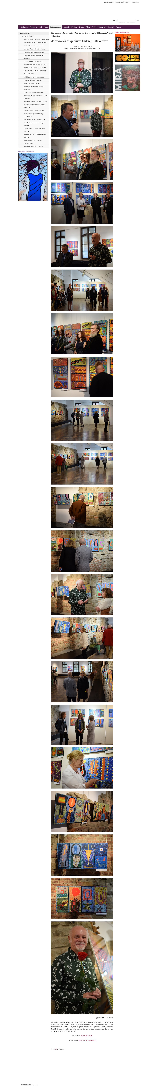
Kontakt (127, 2)
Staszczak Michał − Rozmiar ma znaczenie (34, 57)
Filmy (88, 27)
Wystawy (102, 27)
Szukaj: (125, 20)
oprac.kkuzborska (57, 1049)
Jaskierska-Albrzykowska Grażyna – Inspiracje (35, 106)
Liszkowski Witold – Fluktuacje (33, 61)
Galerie (95, 27)
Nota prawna (135, 2)
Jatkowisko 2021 (29, 74)
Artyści (39, 27)
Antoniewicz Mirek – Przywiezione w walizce (35, 136)
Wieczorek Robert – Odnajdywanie (34, 119)
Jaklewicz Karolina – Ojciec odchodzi (35, 64)
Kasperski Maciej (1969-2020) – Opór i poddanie (36, 97)
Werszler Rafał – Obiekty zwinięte (34, 49)
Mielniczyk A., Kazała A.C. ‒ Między (35, 67)
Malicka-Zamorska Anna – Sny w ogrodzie (34, 124)
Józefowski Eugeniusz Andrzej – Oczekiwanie (34, 115)
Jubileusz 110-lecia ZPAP (32, 83)
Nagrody (66, 27)
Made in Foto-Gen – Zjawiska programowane (33, 142)
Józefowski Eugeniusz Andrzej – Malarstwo (34, 88)
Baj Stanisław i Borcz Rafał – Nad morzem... (34, 130)
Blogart (118, 27)
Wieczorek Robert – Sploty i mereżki (35, 42)
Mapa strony (119, 2)
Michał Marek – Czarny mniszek (34, 46)
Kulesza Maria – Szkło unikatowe (34, 52)
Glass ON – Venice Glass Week (34, 92)
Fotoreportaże (55, 27)
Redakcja (24, 27)
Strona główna (108, 2)
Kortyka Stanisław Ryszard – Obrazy (35, 101)
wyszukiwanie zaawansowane (127, 22)
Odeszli (111, 27)
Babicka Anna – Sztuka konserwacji (35, 70)
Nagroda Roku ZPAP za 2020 (33, 80)
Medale (74, 27)
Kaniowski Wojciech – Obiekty (33, 146)
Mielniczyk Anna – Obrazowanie (34, 77)
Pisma (32, 27)
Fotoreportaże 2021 (28, 36)
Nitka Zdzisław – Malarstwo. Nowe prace (36, 39)
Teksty (81, 27)
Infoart (45, 27)
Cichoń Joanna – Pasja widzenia (34, 110)
